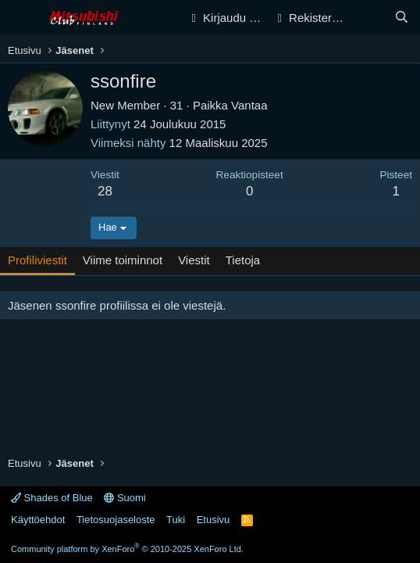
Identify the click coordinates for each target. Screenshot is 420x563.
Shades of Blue (52, 498)
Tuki (175, 519)
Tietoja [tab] (243, 260)
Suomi (124, 498)
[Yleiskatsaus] (370, 17)
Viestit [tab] (194, 260)
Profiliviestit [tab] (37, 260)
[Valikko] (21, 18)
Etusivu (213, 519)
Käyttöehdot (38, 519)
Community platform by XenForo (127, 549)
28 (105, 191)
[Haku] (401, 17)
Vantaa (249, 105)
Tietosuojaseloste (116, 519)
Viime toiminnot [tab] (122, 260)
